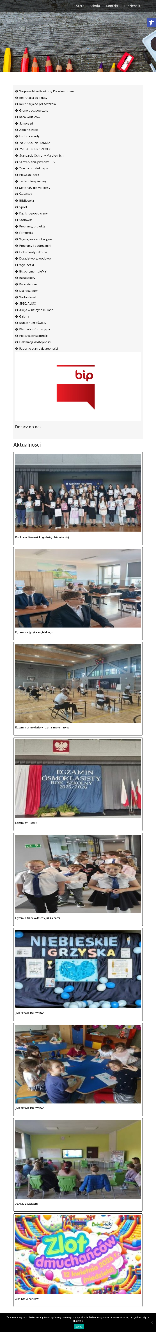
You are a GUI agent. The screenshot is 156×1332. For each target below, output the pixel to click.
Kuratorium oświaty (32, 323)
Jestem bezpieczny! (33, 181)
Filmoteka (26, 233)
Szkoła (95, 6)
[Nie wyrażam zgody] (151, 1322)
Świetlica (25, 194)
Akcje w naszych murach (36, 310)
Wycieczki (26, 265)
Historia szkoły (29, 136)
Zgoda (78, 1326)
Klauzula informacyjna (34, 329)
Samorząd (26, 123)
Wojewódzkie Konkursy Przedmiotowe (46, 91)
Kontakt (112, 6)
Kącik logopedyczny (33, 213)
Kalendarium (28, 284)
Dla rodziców (28, 291)
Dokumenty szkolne (33, 252)
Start (80, 6)
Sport (23, 207)
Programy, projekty (32, 226)
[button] (151, 22)
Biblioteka (26, 200)
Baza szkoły (27, 278)
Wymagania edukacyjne (35, 239)
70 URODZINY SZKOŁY (35, 143)
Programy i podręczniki (35, 246)
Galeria (24, 316)
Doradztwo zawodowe (35, 258)
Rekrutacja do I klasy (33, 98)
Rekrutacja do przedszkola (37, 104)
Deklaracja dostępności (35, 342)
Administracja (28, 130)
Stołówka (25, 220)
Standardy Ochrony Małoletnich (41, 155)
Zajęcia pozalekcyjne (33, 168)
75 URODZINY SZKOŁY (35, 149)
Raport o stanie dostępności (38, 348)
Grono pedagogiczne (33, 110)
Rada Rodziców (29, 117)
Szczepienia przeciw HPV (37, 162)
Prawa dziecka (29, 175)
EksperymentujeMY (33, 271)
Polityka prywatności (34, 336)
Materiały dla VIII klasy (34, 188)
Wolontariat (27, 297)
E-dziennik (132, 6)
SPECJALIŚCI (27, 303)
